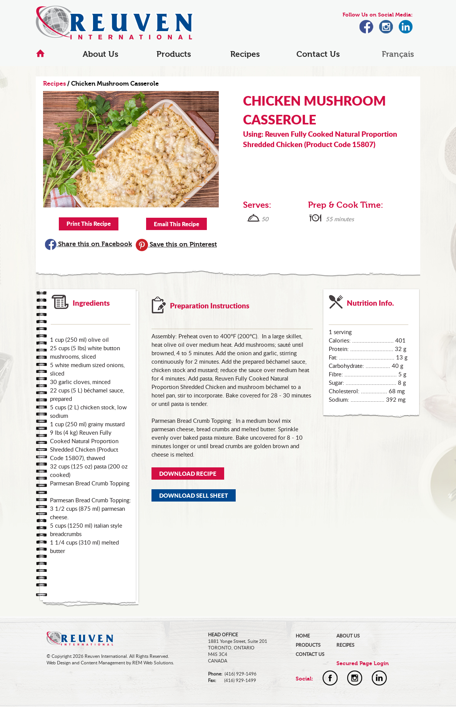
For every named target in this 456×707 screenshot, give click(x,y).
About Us (100, 54)
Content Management (103, 662)
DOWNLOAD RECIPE (187, 473)
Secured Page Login (362, 663)
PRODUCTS (308, 645)
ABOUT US (348, 635)
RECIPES (345, 645)
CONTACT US (310, 654)
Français (398, 54)
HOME (303, 635)
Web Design (59, 662)
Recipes (245, 54)
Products (173, 54)
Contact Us (318, 54)
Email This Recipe (176, 224)
